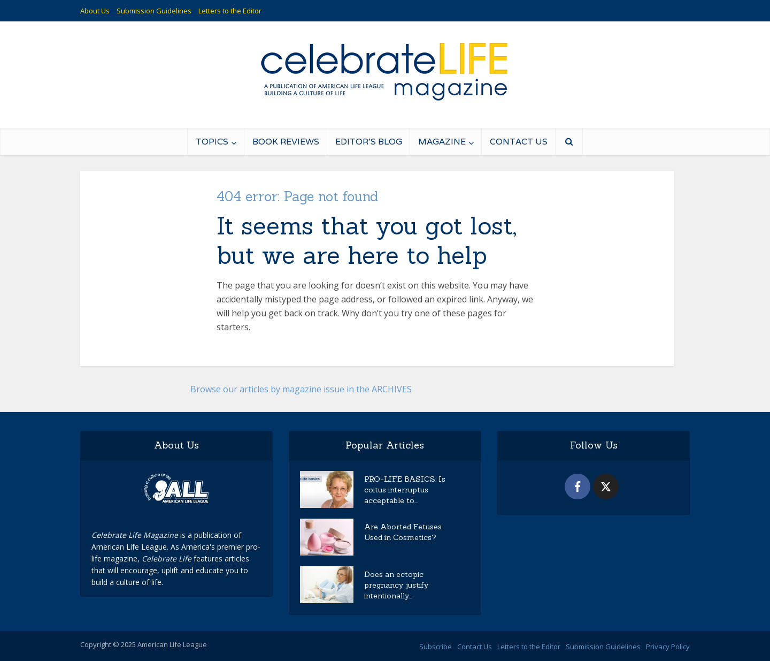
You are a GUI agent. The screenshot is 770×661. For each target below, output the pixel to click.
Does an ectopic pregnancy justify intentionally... (396, 585)
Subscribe (435, 646)
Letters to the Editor (229, 11)
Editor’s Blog (368, 141)
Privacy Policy (668, 646)
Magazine (442, 141)
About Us (95, 11)
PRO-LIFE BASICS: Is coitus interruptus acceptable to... (404, 489)
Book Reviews (285, 141)
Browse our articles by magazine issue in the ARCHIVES (301, 389)
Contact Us (519, 141)
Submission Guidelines (154, 11)
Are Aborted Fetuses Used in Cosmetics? (403, 532)
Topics (212, 141)
